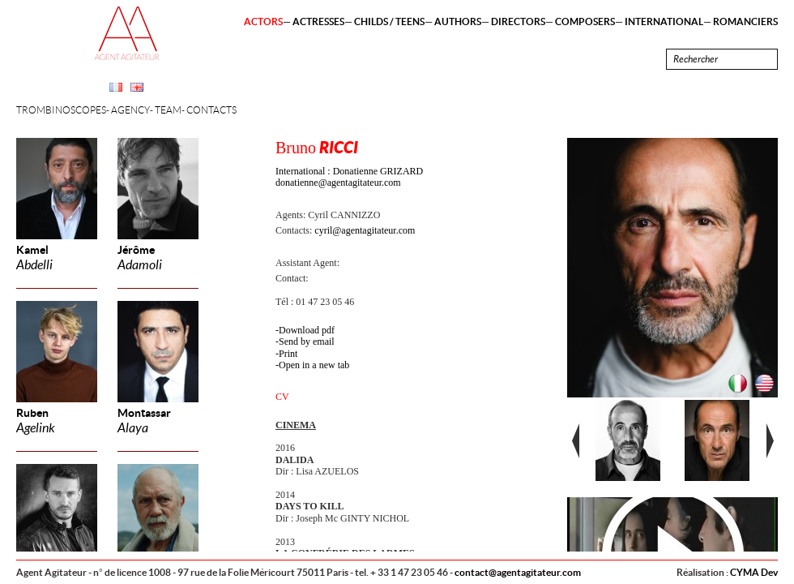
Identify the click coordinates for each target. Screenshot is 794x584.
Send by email (307, 341)
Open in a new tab (314, 365)
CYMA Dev (754, 572)
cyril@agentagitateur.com (364, 230)
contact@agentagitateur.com (518, 572)
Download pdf (307, 330)
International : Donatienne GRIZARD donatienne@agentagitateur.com (349, 176)
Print (288, 353)
